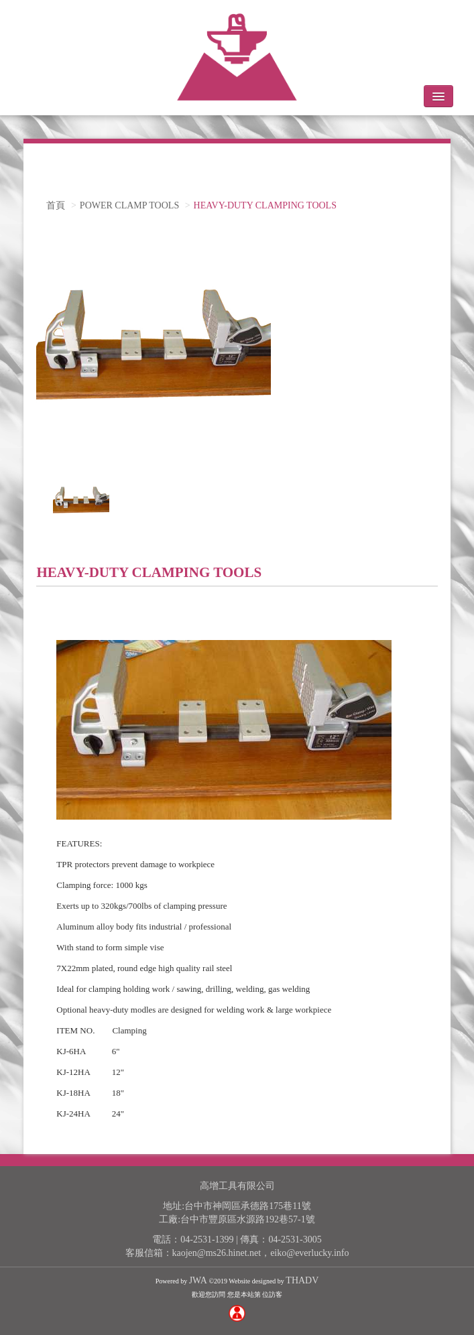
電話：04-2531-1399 (192, 1239)
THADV (302, 1280)
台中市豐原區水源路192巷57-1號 (247, 1219)
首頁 (55, 205)
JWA (198, 1280)
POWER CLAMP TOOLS (129, 205)
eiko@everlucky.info (309, 1253)
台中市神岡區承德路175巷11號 (247, 1206)
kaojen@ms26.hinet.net (216, 1253)
